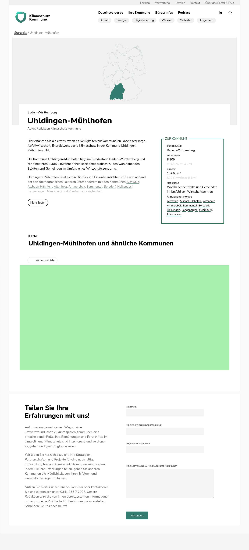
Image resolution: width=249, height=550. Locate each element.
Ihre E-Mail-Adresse (138, 443)
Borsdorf (112, 187)
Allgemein (206, 20)
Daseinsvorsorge (110, 13)
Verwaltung (160, 3)
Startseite (20, 33)
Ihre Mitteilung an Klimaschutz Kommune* (151, 466)
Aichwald (133, 182)
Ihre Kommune (139, 13)
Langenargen (37, 191)
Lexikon (143, 3)
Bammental (96, 187)
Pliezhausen (78, 191)
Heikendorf (128, 187)
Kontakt (193, 3)
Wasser (167, 20)
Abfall (105, 20)
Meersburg (55, 191)
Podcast (184, 13)
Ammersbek (78, 187)
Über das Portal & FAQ (218, 3)
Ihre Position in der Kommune (144, 425)
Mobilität (186, 20)
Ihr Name (131, 406)
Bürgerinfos (164, 13)
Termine (178, 3)
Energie (122, 20)
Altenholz (61, 187)
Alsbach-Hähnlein (40, 187)
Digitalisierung (144, 20)
